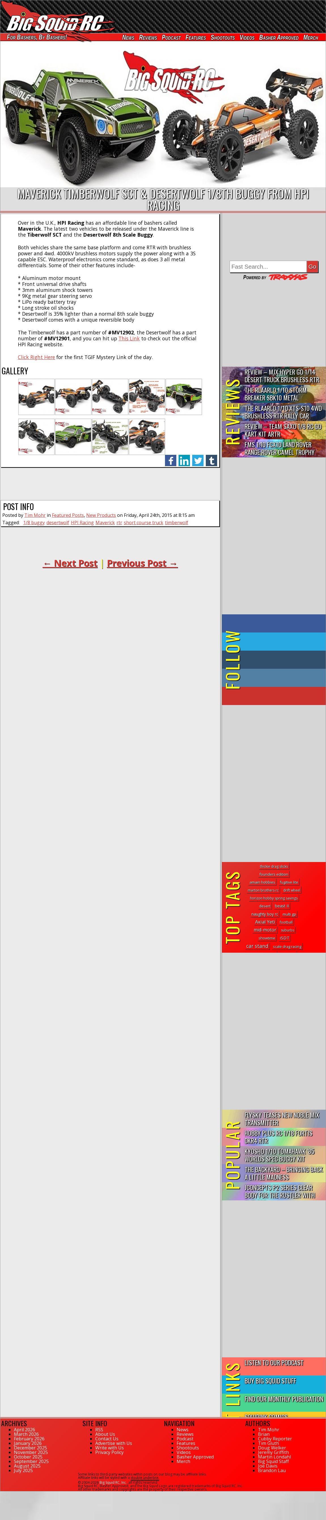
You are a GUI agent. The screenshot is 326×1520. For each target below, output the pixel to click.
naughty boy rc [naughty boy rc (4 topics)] (264, 914)
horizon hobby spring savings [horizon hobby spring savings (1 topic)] (274, 898)
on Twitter (281, 641)
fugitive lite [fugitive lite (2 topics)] (289, 882)
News (128, 37)
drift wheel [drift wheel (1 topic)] (291, 890)
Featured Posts (68, 515)
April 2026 (24, 1429)
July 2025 (23, 1470)
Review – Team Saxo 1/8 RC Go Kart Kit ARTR (283, 429)
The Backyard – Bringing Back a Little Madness (284, 1172)
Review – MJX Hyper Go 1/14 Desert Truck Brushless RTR (282, 375)
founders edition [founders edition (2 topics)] (273, 874)
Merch (310, 37)
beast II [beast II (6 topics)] (282, 905)
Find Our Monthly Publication (284, 1398)
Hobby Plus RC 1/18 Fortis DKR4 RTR (278, 1136)
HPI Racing (82, 522)
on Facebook (275, 623)
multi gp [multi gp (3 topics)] (289, 914)
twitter (198, 457)
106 (3, 1493)
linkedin (184, 457)
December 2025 (30, 1448)
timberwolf (176, 522)
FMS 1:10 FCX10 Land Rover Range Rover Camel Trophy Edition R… (280, 448)
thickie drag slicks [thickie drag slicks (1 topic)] (274, 866)
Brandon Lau (272, 1470)
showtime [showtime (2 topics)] (267, 938)
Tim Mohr (35, 515)
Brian (264, 1434)
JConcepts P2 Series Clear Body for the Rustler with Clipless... (280, 1191)
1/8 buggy (34, 522)
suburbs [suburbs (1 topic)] (287, 930)
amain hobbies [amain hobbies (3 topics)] (262, 882)
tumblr (211, 457)
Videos (247, 37)
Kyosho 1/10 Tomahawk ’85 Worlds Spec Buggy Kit (279, 1154)
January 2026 (28, 1443)
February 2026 (29, 1439)
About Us (105, 1434)
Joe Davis (268, 1466)
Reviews (148, 37)
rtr (119, 522)
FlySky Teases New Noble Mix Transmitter (282, 1118)
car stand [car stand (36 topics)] (257, 945)
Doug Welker (272, 1448)
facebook (170, 457)
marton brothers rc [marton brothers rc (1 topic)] (263, 890)
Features (195, 37)
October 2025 (28, 1457)
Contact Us (106, 1439)
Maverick (105, 522)
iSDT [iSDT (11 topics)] (284, 938)
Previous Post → (142, 563)
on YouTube (278, 696)
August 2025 (27, 1466)
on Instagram (272, 678)
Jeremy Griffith (273, 1452)
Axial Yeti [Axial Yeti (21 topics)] (265, 921)
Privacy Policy (109, 1452)
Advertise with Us (113, 1443)
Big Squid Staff (273, 1461)
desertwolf (57, 522)
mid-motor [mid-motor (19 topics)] (265, 930)
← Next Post (70, 563)
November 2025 (31, 1452)
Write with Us (109, 1448)
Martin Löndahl (274, 1457)
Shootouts (223, 37)
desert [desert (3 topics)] (264, 905)
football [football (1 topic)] (286, 922)
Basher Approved (279, 37)
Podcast (171, 37)
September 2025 (31, 1461)
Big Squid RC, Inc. (113, 1482)
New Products (101, 515)
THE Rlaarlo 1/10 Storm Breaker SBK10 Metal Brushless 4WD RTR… (276, 394)
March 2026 (26, 1434)
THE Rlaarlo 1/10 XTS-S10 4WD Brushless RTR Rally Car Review (283, 412)
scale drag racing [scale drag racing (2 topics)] (287, 946)
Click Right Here (36, 357)
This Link (129, 338)
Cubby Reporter (275, 1439)
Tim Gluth (268, 1443)
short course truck (143, 522)
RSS (99, 1429)
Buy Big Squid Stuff (270, 1380)
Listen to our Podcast (274, 1362)
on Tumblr (281, 660)
